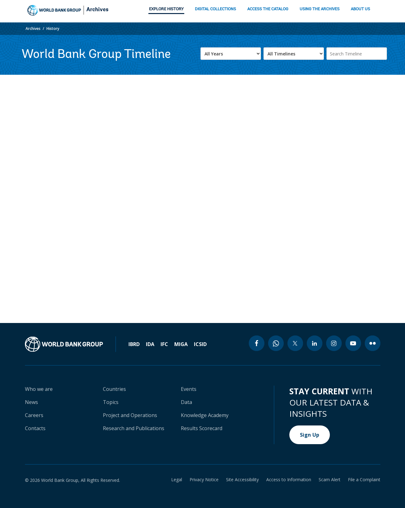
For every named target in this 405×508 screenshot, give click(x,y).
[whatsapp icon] (276, 343)
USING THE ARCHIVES (320, 9)
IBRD (134, 344)
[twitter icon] (295, 343)
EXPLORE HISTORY (166, 9)
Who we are (39, 389)
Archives (97, 10)
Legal (176, 479)
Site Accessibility (242, 479)
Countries (114, 389)
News (31, 402)
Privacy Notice (204, 479)
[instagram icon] (334, 343)
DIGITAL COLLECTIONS (215, 9)
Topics (110, 402)
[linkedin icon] (314, 343)
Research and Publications (133, 428)
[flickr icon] (372, 343)
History (52, 28)
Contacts (35, 428)
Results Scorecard (201, 428)
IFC (164, 344)
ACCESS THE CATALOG (267, 9)
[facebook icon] (256, 343)
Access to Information (288, 479)
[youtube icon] (353, 343)
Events (188, 389)
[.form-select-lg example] (230, 53)
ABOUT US (360, 9)
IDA (150, 344)
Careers (34, 415)
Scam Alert (329, 479)
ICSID (200, 344)
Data (186, 402)
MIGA (181, 344)
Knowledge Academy (205, 415)
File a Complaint (364, 479)
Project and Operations (130, 415)
